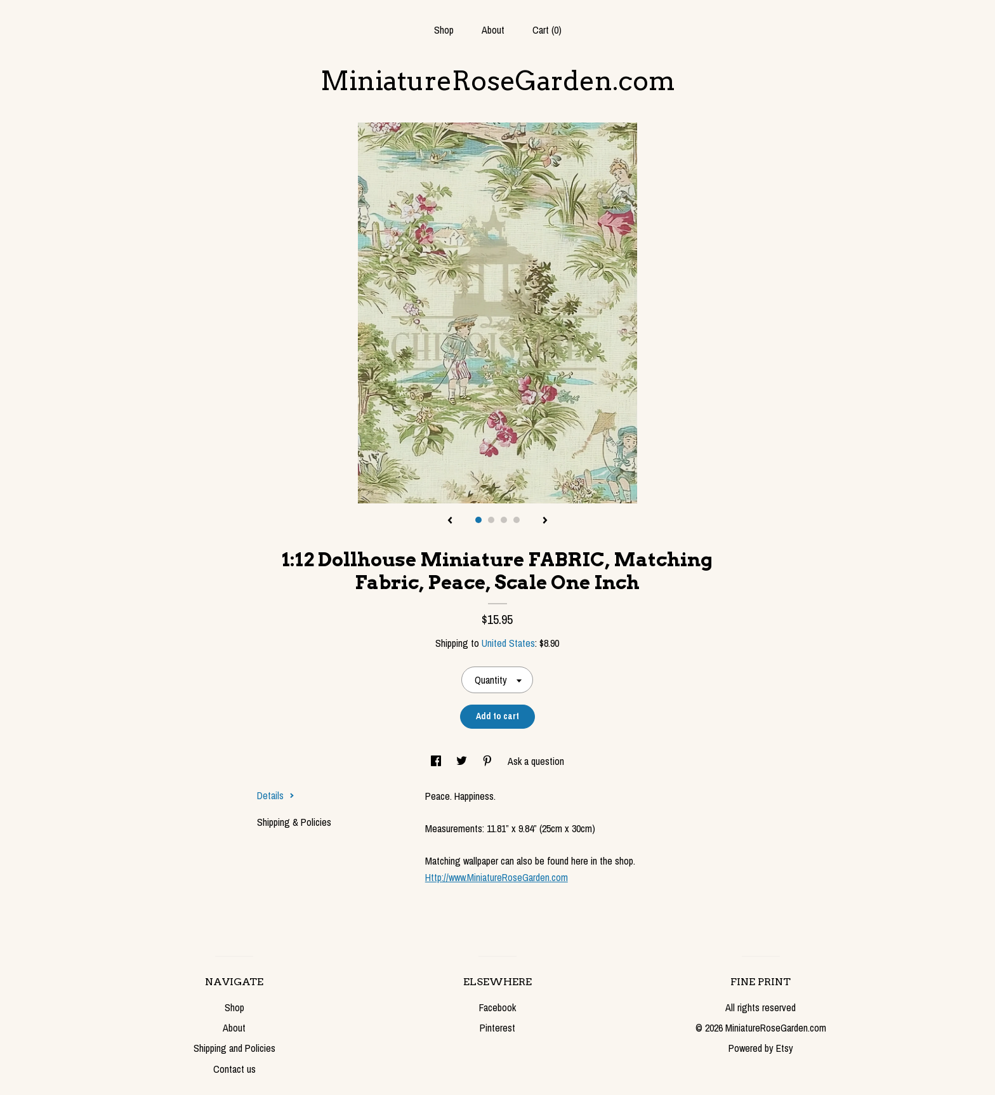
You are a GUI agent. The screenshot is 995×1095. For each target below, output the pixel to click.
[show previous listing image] (450, 521)
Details (275, 795)
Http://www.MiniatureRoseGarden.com (496, 877)
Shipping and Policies (234, 1048)
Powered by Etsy (760, 1048)
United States (508, 643)
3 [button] (504, 520)
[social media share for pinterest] (488, 761)
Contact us (234, 1069)
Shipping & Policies (294, 822)
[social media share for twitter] (463, 761)
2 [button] (491, 520)
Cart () (547, 30)
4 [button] (516, 520)
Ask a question (536, 761)
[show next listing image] (545, 521)
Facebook (497, 1007)
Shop (444, 30)
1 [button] (478, 520)
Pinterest (497, 1028)
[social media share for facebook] (437, 761)
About (493, 30)
